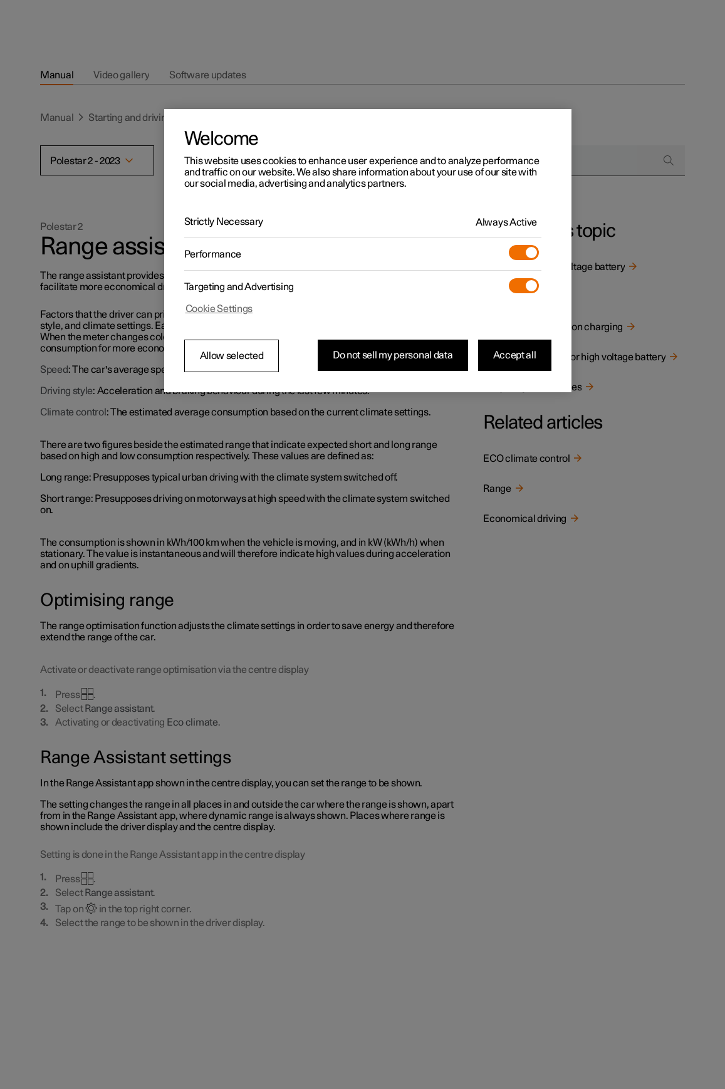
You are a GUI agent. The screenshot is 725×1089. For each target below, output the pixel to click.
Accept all (514, 355)
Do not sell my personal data (393, 355)
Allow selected (232, 356)
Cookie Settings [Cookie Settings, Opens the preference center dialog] (219, 309)
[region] (367, 250)
